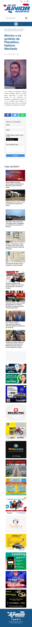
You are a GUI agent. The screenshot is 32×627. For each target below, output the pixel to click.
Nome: (8, 125)
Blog (10, 29)
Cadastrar (15, 155)
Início (6, 29)
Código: (14, 136)
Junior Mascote (20, 621)
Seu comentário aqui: (12, 144)
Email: (8, 130)
